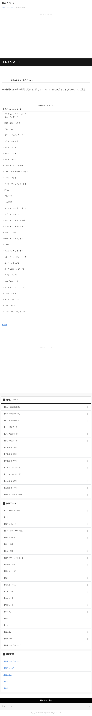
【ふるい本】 (8, 591)
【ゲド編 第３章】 (10, 461)
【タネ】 (6, 625)
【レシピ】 (7, 612)
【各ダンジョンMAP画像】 (13, 531)
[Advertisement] (46, 35)
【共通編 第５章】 (10, 488)
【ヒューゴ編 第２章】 (12, 414)
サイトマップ (7, 706)
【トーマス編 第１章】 (12, 468)
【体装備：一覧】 (10, 564)
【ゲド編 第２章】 (10, 454)
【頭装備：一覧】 (10, 571)
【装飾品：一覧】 (10, 585)
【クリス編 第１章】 (11, 427)
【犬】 (5, 517)
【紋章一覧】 (8, 551)
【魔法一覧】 (8, 544)
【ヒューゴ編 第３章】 (12, 420)
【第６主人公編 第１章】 (13, 495)
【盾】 (5, 578)
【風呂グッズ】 (9, 639)
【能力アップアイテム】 (12, 645)
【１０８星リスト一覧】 (12, 511)
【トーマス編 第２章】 (12, 474)
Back (4, 324)
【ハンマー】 (8, 598)
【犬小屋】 (7, 632)
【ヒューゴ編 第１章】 (12, 407)
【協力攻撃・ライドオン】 (13, 558)
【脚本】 (6, 618)
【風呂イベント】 (8, 3)
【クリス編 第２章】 (11, 434)
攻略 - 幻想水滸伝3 (7, 7)
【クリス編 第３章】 (11, 441)
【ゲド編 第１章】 (10, 447)
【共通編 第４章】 (10, 481)
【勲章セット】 (9, 605)
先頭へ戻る (47, 700)
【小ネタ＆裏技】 (10, 537)
